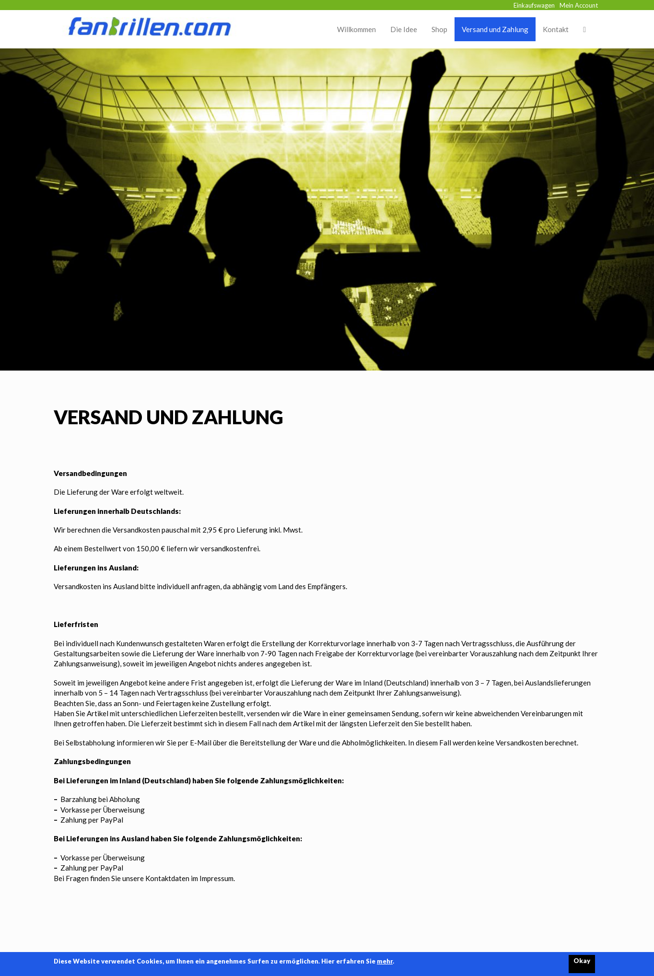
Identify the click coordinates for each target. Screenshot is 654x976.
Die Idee (403, 29)
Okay (581, 960)
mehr (385, 961)
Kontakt (556, 29)
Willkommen (356, 29)
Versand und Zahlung (495, 29)
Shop (439, 29)
